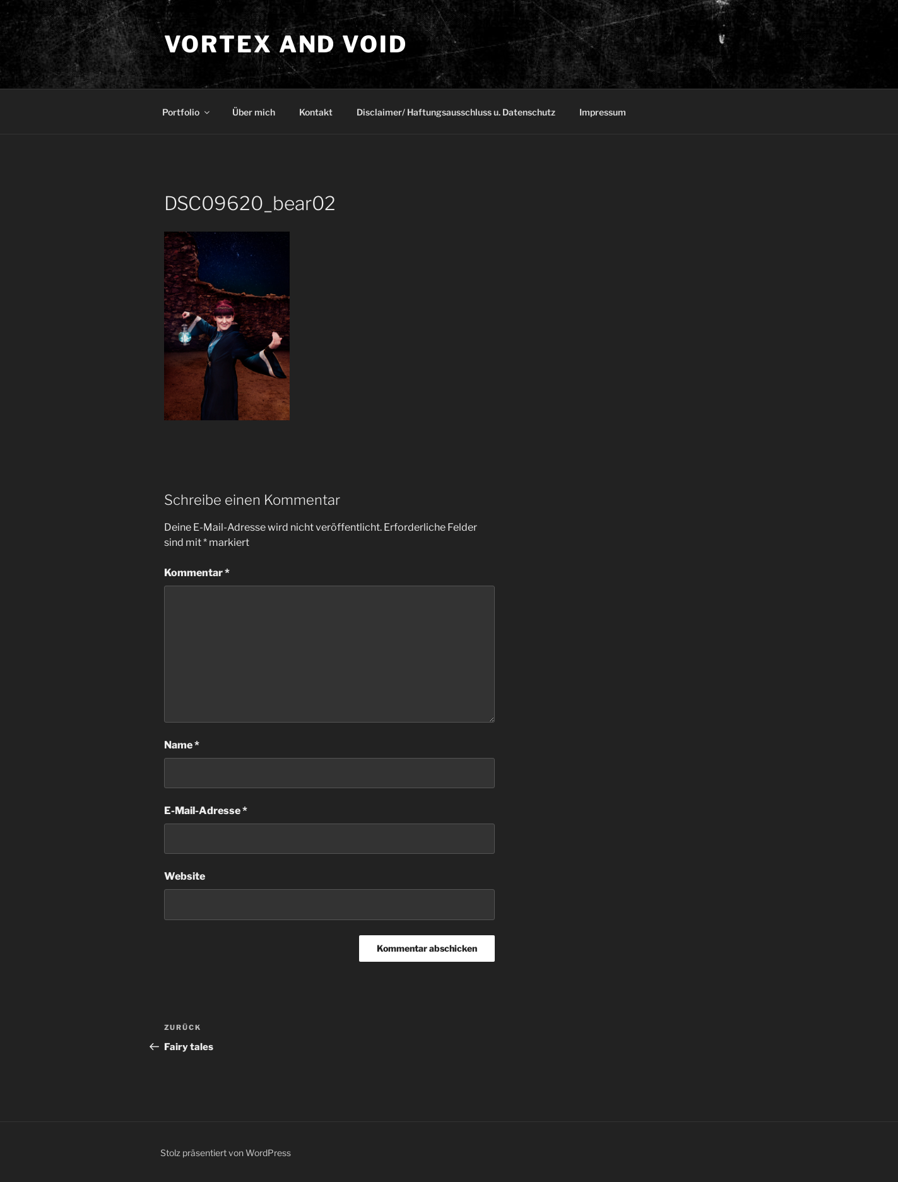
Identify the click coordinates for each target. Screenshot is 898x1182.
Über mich (253, 112)
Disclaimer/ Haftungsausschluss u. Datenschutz (456, 112)
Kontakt (316, 112)
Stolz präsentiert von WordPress (225, 1152)
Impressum (602, 112)
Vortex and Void (286, 44)
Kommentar (197, 573)
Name (181, 745)
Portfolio (186, 112)
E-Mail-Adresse (205, 811)
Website (184, 876)
